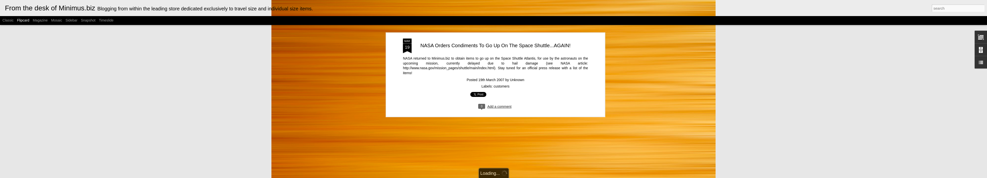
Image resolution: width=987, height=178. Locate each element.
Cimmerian (499, 175)
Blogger (527, 175)
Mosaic (56, 20)
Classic (8, 20)
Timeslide (106, 20)
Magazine (40, 20)
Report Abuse (542, 175)
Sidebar (71, 20)
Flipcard (23, 20)
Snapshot (88, 20)
